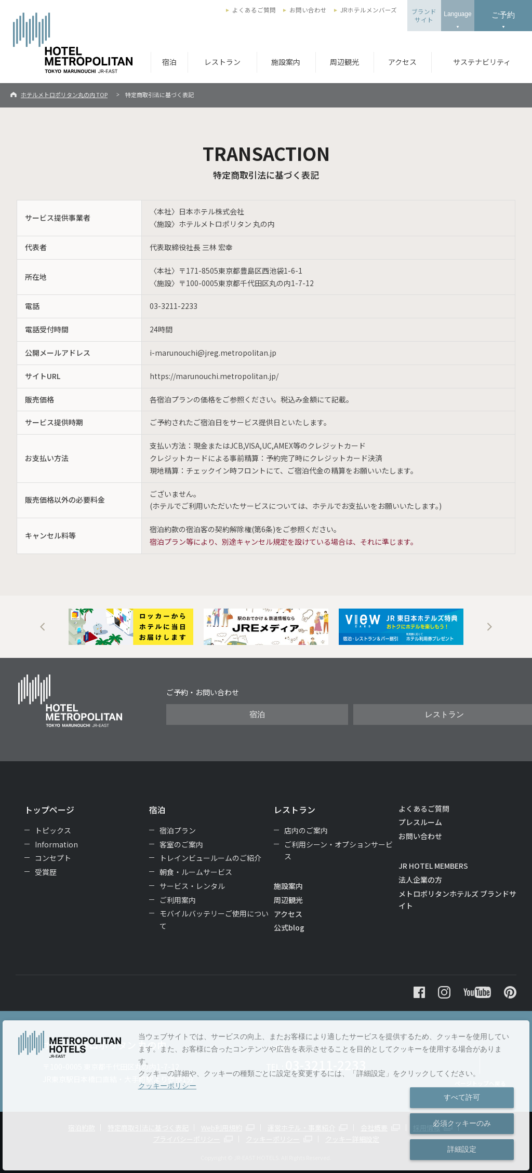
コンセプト (53, 858)
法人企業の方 (420, 879)
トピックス (53, 830)
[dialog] (266, 1095)
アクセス (402, 62)
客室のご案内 (181, 844)
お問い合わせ (308, 10)
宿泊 (169, 62)
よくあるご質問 (254, 10)
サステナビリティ (482, 62)
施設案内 (285, 62)
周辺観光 (344, 62)
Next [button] (489, 627)
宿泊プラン (177, 830)
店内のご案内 (306, 830)
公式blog (289, 927)
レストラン (222, 62)
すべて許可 (462, 1097)
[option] (130, 627)
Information (56, 844)
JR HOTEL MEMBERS (433, 865)
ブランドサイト (423, 15)
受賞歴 (46, 872)
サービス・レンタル (192, 886)
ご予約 (503, 14)
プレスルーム (420, 822)
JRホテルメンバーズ (368, 10)
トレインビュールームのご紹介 (210, 858)
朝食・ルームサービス (195, 872)
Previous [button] (42, 627)
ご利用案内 (177, 900)
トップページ (49, 809)
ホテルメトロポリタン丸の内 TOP (64, 94)
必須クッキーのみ (462, 1123)
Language (457, 14)
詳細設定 (461, 1149)
